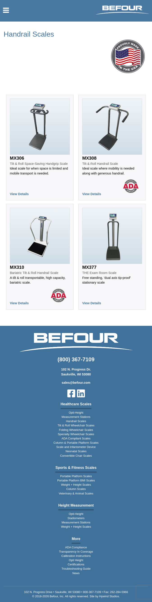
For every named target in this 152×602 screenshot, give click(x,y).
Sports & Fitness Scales (75, 468)
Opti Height (76, 560)
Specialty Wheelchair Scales (76, 434)
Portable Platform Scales (76, 476)
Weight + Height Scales (76, 484)
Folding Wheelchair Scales (76, 430)
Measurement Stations (75, 417)
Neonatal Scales (76, 451)
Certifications (76, 564)
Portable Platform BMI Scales (76, 480)
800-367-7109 (92, 592)
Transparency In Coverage (76, 551)
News (76, 573)
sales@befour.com (76, 382)
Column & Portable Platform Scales (76, 442)
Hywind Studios (109, 596)
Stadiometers (76, 518)
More (76, 539)
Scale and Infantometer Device (76, 447)
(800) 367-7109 (75, 359)
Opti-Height (76, 412)
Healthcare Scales (76, 404)
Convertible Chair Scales (76, 455)
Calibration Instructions (76, 556)
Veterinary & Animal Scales (76, 493)
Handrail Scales (76, 421)
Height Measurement (76, 505)
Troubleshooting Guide (76, 568)
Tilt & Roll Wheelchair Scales (76, 425)
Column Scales (76, 489)
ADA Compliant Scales (76, 438)
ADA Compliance (76, 547)
